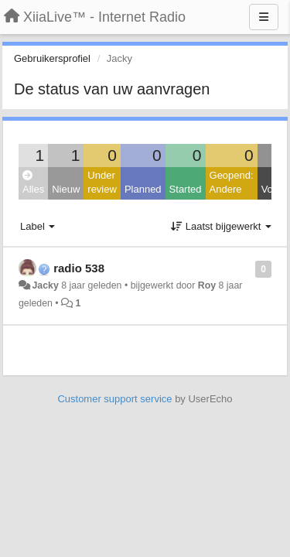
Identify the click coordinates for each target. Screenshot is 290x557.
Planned (143, 189)
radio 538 (78, 268)
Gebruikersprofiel (52, 58)
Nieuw (66, 189)
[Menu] (263, 17)
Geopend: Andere (232, 182)
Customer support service (114, 399)
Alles (33, 183)
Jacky (45, 285)
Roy (207, 285)
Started (185, 189)
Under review (102, 182)
